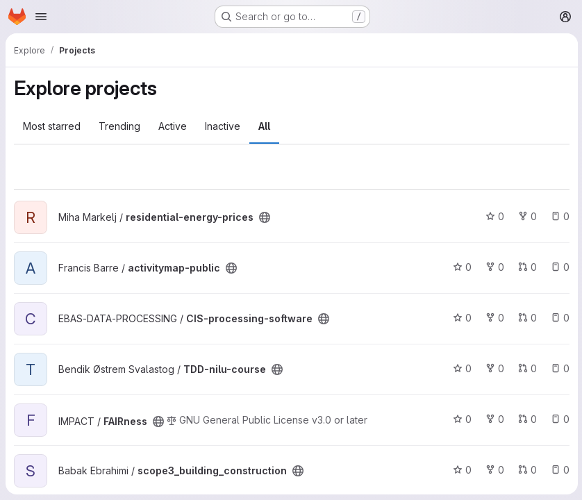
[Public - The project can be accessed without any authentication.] (264, 217)
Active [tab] (172, 126)
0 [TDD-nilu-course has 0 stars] (460, 368)
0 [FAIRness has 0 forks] (493, 419)
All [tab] (264, 126)
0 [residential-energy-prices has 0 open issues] (558, 216)
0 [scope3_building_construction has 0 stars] (460, 470)
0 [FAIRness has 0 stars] (460, 419)
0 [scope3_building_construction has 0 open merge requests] (526, 470)
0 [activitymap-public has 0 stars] (460, 267)
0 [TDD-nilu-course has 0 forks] (493, 368)
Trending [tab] (119, 126)
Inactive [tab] (222, 126)
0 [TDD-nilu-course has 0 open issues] (558, 368)
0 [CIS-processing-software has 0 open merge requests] (526, 318)
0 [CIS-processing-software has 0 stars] (460, 318)
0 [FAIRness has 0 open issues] (558, 419)
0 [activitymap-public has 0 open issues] (558, 267)
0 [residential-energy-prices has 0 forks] (526, 216)
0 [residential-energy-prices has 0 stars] (493, 216)
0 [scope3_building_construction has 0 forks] (493, 470)
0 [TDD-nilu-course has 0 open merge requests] (526, 368)
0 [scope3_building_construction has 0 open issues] (558, 470)
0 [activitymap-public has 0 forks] (493, 267)
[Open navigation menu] (41, 17)
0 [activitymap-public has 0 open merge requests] (526, 267)
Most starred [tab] (52, 126)
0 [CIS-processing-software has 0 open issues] (558, 318)
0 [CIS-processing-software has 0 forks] (493, 318)
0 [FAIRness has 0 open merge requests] (526, 419)
